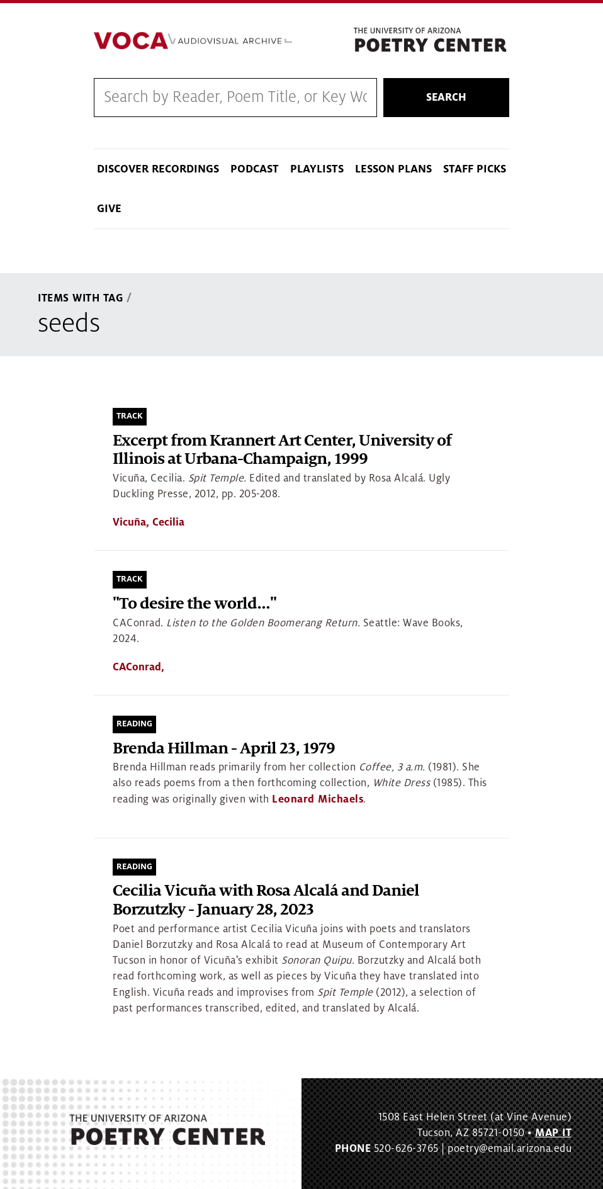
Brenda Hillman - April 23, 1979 (224, 748)
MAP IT (553, 1133)
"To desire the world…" (194, 603)
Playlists (317, 169)
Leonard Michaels (317, 799)
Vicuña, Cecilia (148, 522)
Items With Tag (80, 298)
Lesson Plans (393, 169)
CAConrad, (138, 667)
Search (446, 97)
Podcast (254, 169)
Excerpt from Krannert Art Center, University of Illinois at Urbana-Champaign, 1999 (282, 450)
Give (109, 209)
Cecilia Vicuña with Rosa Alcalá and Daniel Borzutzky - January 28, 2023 (266, 900)
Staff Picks (474, 169)
